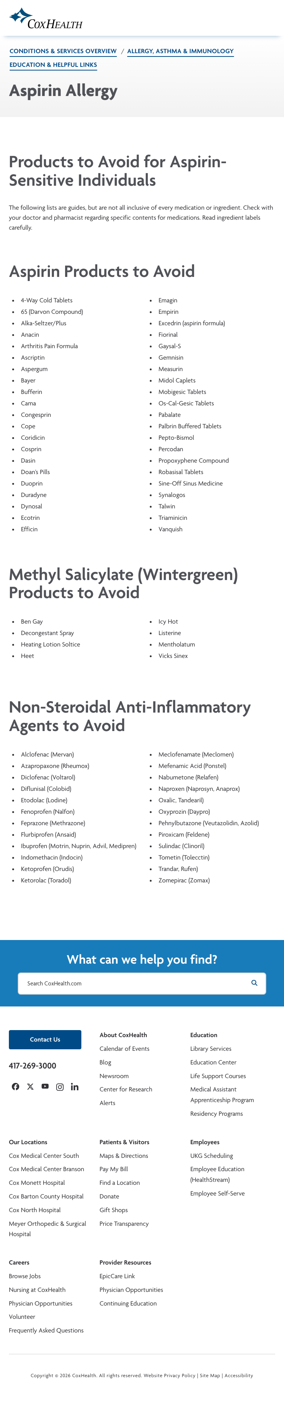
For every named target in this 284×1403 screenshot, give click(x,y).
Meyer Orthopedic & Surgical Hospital (47, 1229)
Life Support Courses (218, 1076)
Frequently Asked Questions (46, 1330)
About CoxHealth (123, 1035)
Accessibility (238, 1376)
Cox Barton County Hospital (46, 1196)
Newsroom (114, 1076)
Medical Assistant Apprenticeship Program (222, 1094)
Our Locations (28, 1142)
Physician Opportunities (40, 1303)
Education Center (213, 1062)
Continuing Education (128, 1303)
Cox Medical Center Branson (46, 1169)
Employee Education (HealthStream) (217, 1174)
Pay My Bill (113, 1169)
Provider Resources (125, 1262)
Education (203, 1035)
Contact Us (45, 1039)
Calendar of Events (124, 1049)
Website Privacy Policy (170, 1376)
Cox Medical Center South (44, 1156)
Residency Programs (216, 1114)
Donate (109, 1196)
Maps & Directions (123, 1156)
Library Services (210, 1049)
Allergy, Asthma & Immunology (180, 51)
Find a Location (119, 1183)
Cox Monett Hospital (37, 1183)
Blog (105, 1062)
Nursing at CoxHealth (37, 1290)
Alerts (107, 1103)
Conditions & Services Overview (63, 51)
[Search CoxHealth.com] (142, 984)
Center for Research (125, 1089)
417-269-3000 (32, 1065)
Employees (205, 1142)
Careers (19, 1262)
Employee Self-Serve (217, 1193)
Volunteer (22, 1317)
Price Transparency (124, 1224)
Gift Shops (113, 1210)
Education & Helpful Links (53, 65)
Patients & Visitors (124, 1142)
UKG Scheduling (211, 1156)
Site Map (210, 1376)
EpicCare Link (117, 1276)
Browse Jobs (25, 1276)
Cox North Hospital (35, 1210)
